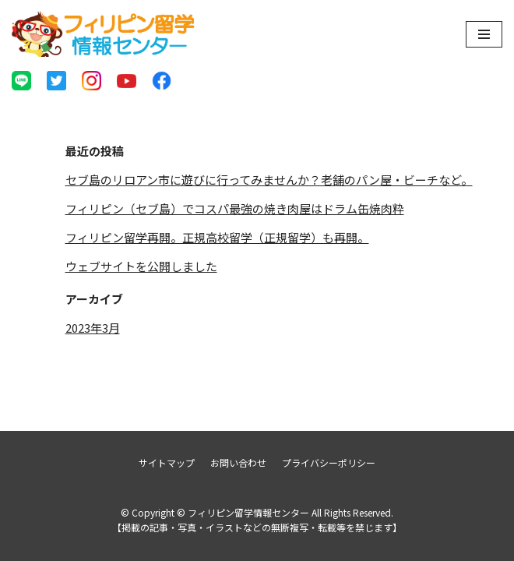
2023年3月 (92, 327)
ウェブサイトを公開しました (141, 266)
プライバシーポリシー (328, 462)
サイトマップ (167, 462)
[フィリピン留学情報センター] (103, 34)
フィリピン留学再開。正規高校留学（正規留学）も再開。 (217, 237)
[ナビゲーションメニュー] (484, 34)
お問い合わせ (238, 462)
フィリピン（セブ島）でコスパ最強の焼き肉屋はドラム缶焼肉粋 (234, 208)
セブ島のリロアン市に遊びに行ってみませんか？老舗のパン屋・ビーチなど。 (269, 179)
